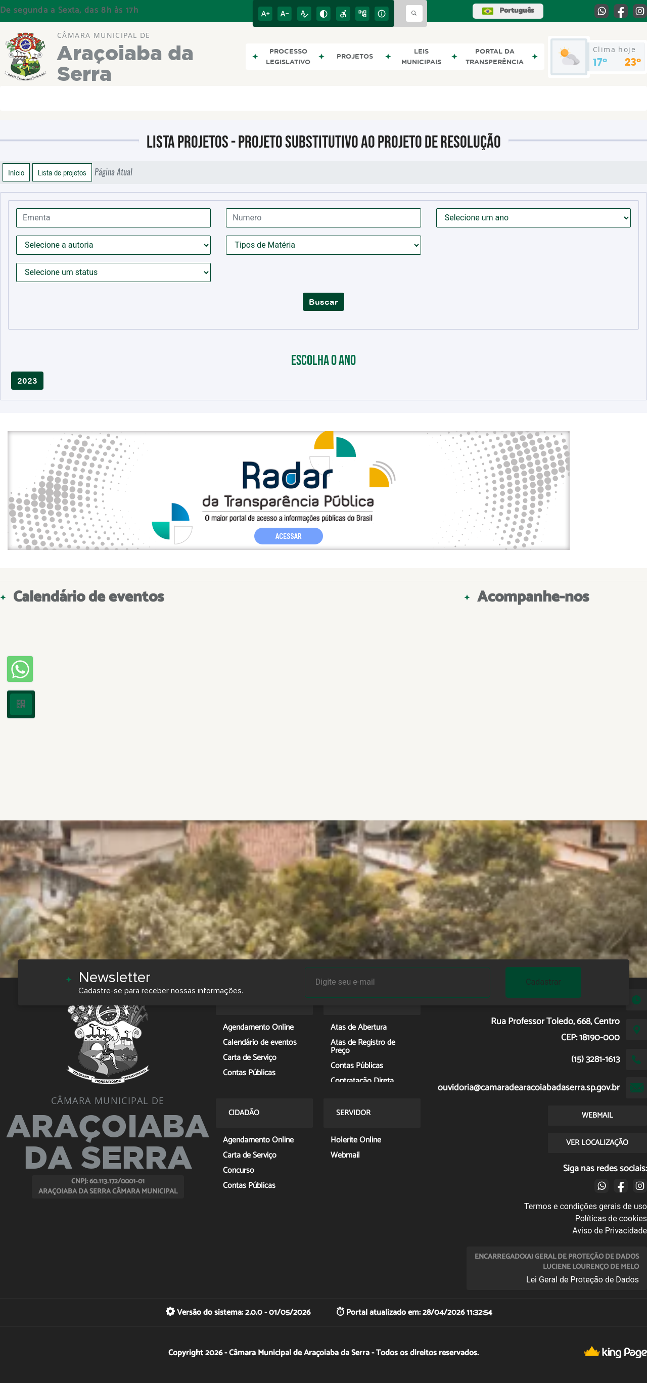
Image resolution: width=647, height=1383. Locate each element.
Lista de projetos (62, 172)
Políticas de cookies (611, 1218)
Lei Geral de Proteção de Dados (582, 1279)
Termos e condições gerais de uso (585, 1206)
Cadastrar (543, 982)
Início (16, 172)
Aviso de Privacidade (609, 1230)
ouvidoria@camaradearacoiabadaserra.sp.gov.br (529, 1087)
